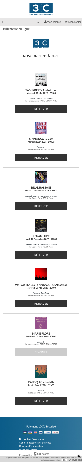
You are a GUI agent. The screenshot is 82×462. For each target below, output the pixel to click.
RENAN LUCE (41, 236)
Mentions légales (28, 449)
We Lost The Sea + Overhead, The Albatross (41, 285)
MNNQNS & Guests (41, 139)
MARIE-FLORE (41, 333)
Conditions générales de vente (35, 442)
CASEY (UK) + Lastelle (41, 382)
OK (64, 460)
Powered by (25, 455)
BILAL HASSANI (41, 187)
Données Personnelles (31, 446)
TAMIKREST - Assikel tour (41, 90)
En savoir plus (75, 460)
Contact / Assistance (33, 439)
